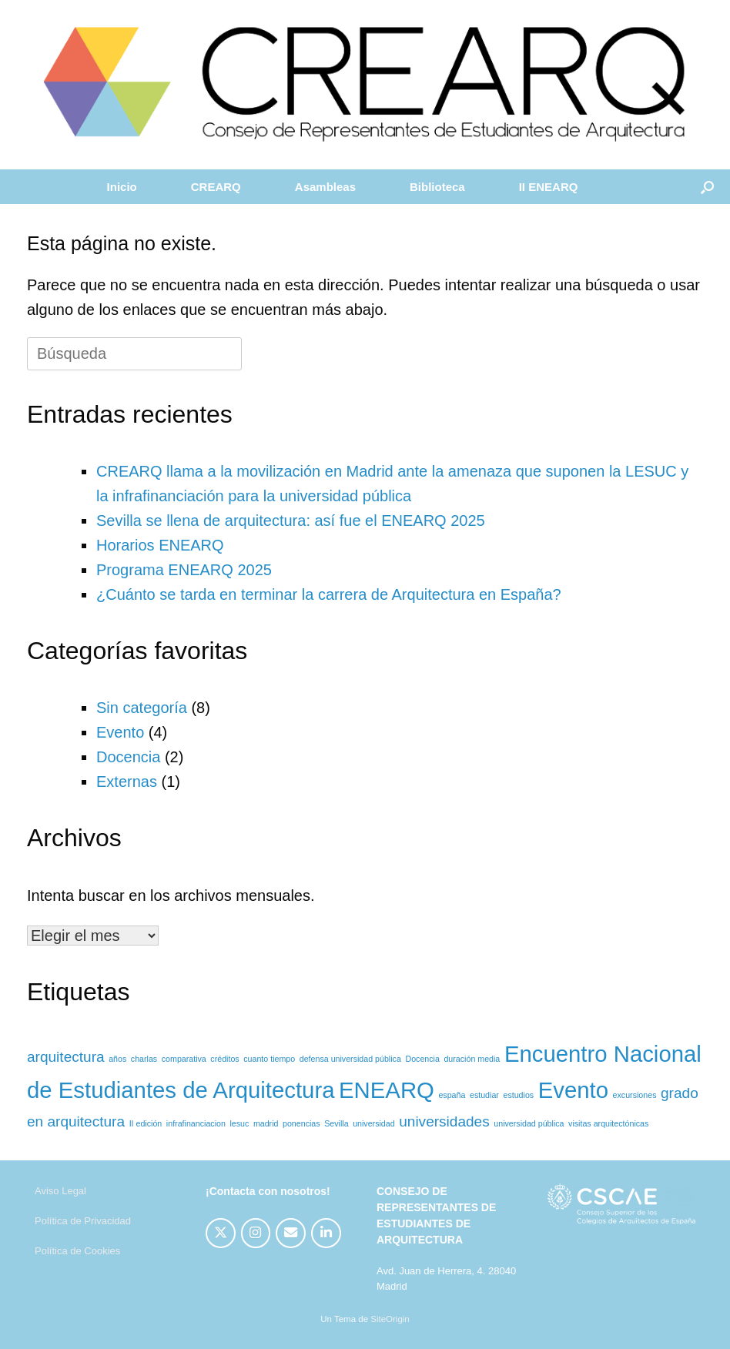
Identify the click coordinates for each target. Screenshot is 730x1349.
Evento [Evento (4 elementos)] (573, 1090)
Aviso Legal (60, 1191)
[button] (707, 186)
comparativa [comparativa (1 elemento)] (184, 1058)
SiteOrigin (390, 1319)
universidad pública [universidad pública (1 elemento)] (529, 1123)
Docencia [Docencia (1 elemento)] (422, 1058)
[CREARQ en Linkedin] (326, 1233)
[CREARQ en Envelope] (291, 1233)
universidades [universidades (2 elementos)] (444, 1121)
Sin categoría (141, 707)
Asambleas (325, 186)
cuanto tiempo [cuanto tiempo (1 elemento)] (269, 1058)
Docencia (128, 756)
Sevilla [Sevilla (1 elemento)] (336, 1123)
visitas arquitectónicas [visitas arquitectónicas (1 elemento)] (608, 1123)
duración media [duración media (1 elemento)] (472, 1058)
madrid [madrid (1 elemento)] (266, 1123)
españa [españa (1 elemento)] (451, 1095)
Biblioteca (437, 186)
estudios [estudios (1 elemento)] (518, 1095)
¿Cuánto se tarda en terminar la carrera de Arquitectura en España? (328, 594)
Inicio (122, 186)
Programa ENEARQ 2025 (184, 569)
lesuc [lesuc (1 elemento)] (239, 1123)
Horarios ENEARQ (160, 545)
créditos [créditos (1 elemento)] (224, 1058)
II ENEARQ (548, 186)
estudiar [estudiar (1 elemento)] (484, 1095)
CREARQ (216, 186)
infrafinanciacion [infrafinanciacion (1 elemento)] (196, 1123)
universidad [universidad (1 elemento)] (374, 1123)
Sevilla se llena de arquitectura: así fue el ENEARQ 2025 (290, 520)
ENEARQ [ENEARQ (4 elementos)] (386, 1090)
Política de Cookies (77, 1251)
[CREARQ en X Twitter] (221, 1233)
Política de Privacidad (83, 1221)
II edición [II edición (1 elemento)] (145, 1123)
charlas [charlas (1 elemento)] (144, 1058)
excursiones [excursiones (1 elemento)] (635, 1095)
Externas (126, 781)
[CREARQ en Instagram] (256, 1233)
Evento (120, 732)
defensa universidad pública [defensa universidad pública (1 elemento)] (350, 1058)
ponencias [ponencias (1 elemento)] (301, 1123)
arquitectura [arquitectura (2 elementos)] (66, 1057)
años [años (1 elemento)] (117, 1058)
